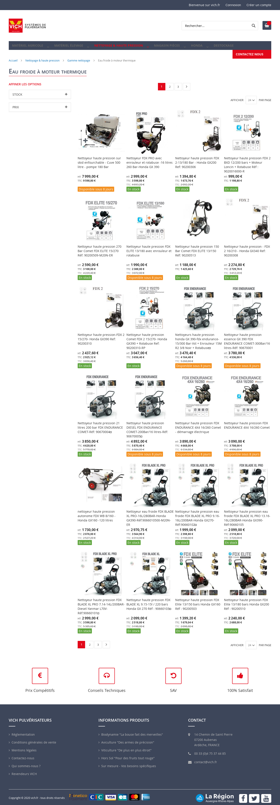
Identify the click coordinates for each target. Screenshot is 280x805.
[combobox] (220, 25)
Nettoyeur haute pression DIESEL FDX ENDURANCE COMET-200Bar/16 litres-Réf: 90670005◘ (147, 426)
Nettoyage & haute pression (42, 57)
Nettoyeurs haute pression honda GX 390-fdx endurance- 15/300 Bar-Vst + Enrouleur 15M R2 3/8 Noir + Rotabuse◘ (198, 338)
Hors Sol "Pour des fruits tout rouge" (128, 755)
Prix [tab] (15, 104)
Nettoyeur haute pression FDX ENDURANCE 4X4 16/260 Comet (247, 422)
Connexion (233, 5)
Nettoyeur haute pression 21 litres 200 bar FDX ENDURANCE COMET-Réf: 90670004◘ (100, 424)
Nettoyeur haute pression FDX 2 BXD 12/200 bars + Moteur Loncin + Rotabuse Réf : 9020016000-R (247, 161)
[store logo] (27, 25)
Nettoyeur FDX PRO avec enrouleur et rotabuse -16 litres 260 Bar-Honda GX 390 (149, 159)
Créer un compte (259, 5)
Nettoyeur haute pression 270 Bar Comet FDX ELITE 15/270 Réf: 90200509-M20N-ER (99, 247)
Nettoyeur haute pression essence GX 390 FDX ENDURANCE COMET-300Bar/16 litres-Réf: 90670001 (247, 338)
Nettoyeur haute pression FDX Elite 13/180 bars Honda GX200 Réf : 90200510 (246, 601)
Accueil (13, 57)
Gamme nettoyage (78, 57)
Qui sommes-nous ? (26, 763)
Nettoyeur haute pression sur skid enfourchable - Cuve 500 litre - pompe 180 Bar (99, 159)
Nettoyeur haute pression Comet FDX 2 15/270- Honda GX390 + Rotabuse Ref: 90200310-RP (146, 338)
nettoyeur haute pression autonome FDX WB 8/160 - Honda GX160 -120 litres (97, 512)
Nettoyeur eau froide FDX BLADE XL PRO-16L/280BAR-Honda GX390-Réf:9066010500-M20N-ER (150, 515)
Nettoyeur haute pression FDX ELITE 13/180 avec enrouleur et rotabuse (149, 247)
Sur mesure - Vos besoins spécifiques (128, 763)
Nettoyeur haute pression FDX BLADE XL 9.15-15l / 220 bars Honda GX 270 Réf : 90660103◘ (148, 601)
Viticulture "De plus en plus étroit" (126, 747)
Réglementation (23, 732)
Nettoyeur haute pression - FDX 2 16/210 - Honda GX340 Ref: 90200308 (247, 247)
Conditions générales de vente (34, 740)
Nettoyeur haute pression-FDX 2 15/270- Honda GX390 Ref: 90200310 (101, 336)
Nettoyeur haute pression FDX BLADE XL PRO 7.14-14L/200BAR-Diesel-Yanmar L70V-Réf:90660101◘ (101, 603)
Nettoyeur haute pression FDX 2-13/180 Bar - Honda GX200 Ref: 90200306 (197, 159)
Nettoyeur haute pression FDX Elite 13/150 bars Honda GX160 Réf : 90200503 (197, 601)
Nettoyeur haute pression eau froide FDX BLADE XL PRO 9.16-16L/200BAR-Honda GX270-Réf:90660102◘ (197, 515)
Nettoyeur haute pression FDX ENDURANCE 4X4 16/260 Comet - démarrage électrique (198, 424)
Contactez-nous (23, 755)
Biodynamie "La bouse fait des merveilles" (132, 732)
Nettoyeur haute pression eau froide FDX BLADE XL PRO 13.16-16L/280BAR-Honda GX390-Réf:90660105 (247, 515)
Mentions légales (24, 747)
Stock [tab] (17, 91)
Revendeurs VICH (24, 771)
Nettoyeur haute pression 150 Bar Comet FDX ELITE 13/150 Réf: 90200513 (197, 247)
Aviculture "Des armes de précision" (127, 740)
